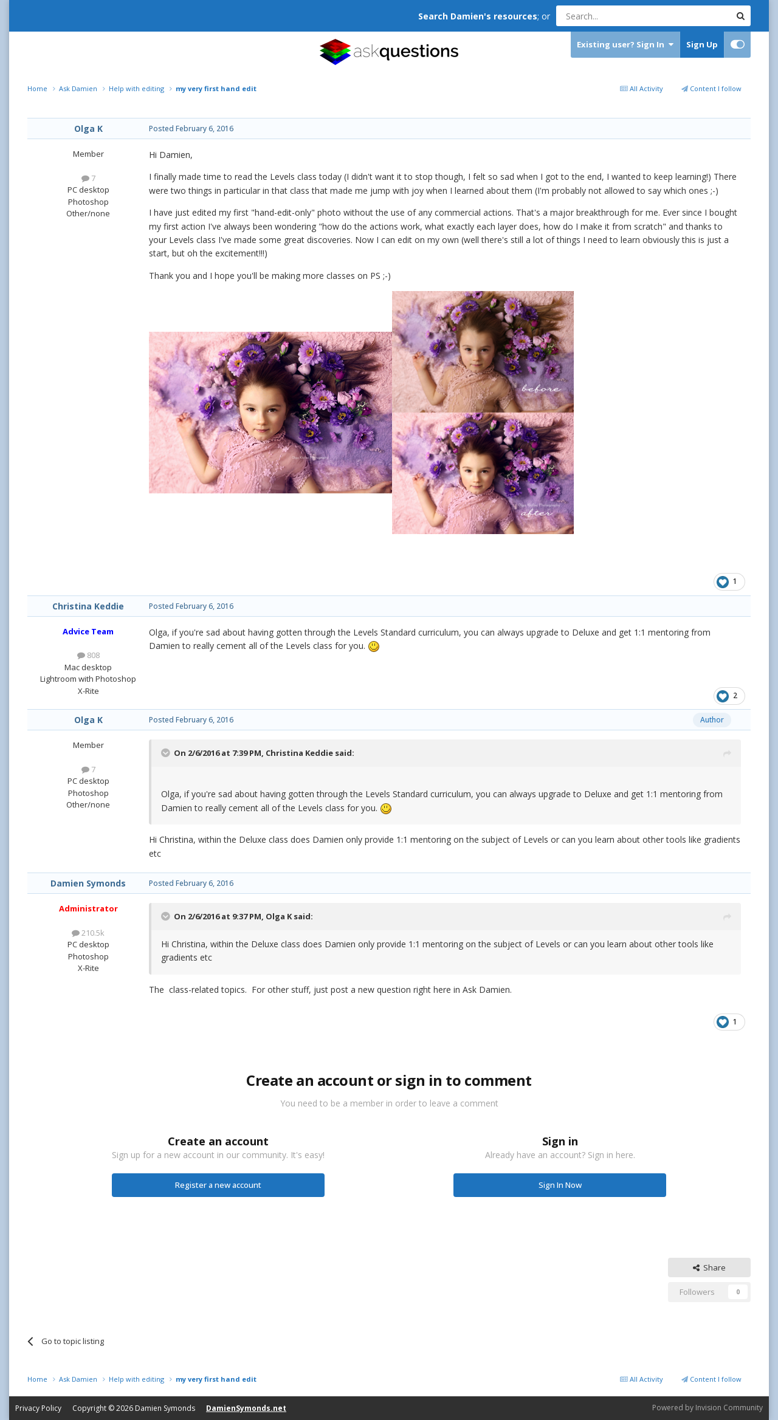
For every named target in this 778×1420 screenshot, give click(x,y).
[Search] (613, 15)
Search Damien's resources (477, 16)
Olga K (88, 128)
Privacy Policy (38, 1408)
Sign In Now (560, 1184)
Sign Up (702, 44)
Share (709, 1267)
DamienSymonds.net (246, 1408)
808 (88, 655)
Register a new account (218, 1184)
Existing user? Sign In (625, 45)
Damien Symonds (88, 883)
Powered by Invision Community (707, 1407)
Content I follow (711, 88)
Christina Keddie (88, 606)
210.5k (88, 932)
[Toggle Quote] (166, 753)
